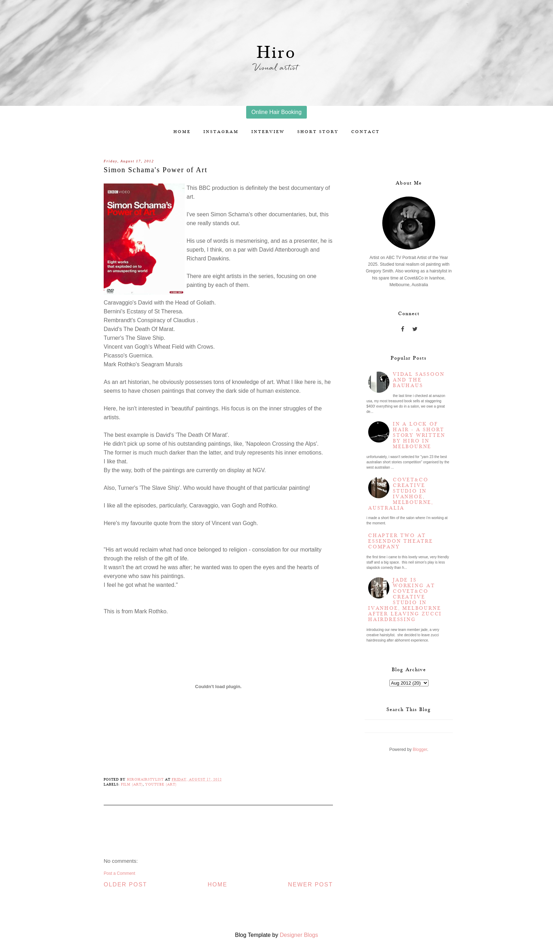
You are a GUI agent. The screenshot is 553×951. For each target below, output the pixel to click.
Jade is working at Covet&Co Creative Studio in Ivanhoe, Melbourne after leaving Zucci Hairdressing (405, 599)
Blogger (420, 749)
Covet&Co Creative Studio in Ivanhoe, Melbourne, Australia (400, 494)
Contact (365, 131)
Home (182, 131)
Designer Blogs (299, 935)
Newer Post (310, 884)
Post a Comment (119, 873)
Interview (268, 131)
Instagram (221, 131)
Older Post (125, 884)
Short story (318, 131)
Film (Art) (132, 784)
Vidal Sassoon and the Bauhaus (418, 380)
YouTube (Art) (161, 784)
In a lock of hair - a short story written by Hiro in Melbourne (419, 435)
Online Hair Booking (276, 112)
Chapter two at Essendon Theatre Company (400, 541)
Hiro (277, 52)
